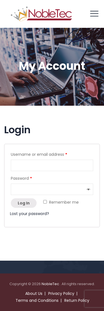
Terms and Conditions (37, 300)
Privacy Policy (61, 293)
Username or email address (39, 154)
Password (21, 178)
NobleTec (51, 284)
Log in (24, 203)
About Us (33, 293)
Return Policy (76, 300)
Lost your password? (29, 213)
